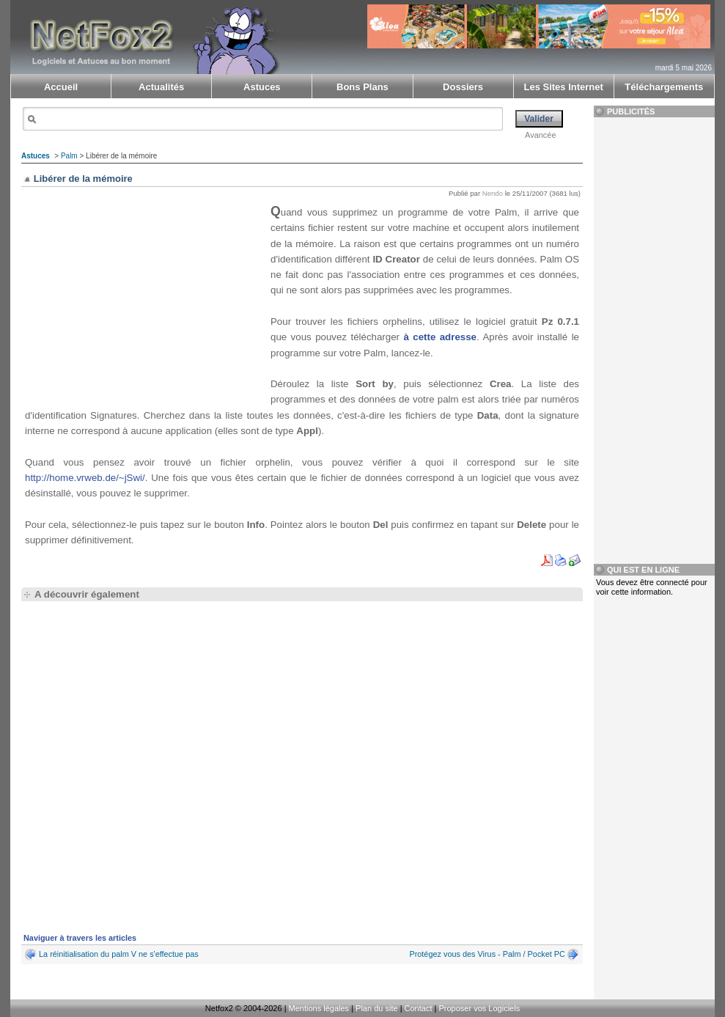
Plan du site (376, 1008)
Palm (69, 156)
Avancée (540, 135)
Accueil (61, 86)
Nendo (492, 193)
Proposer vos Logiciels (479, 1008)
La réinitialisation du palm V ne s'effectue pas (119, 954)
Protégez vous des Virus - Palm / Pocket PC (487, 954)
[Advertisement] (146, 298)
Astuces (35, 156)
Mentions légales (319, 1008)
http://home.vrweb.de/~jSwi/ (85, 477)
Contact (419, 1008)
